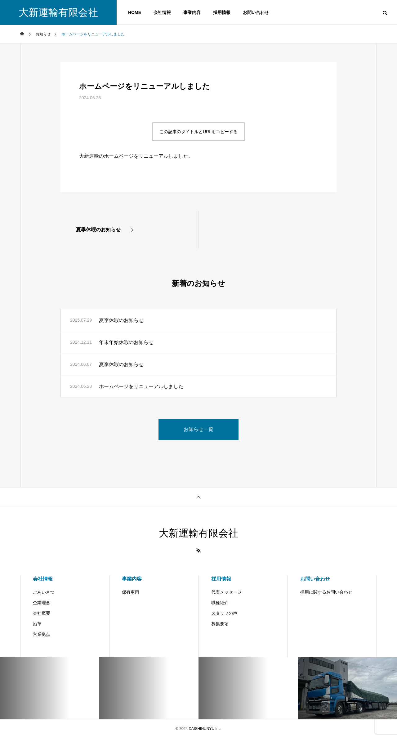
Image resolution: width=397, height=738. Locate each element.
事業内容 (192, 12)
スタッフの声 (224, 613)
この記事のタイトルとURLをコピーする (198, 131)
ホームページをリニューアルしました (141, 386)
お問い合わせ (256, 12)
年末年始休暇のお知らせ (126, 342)
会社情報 (162, 12)
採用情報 (221, 12)
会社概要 (41, 613)
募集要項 (220, 623)
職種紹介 (220, 602)
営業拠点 (41, 634)
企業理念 (41, 602)
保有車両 (130, 592)
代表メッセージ (226, 592)
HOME (134, 12)
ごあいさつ (44, 592)
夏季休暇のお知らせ (121, 320)
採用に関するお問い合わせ (326, 592)
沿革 (37, 623)
